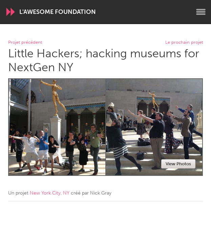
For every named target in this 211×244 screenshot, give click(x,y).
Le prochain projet (184, 42)
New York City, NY (49, 193)
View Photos (178, 163)
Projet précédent (25, 42)
